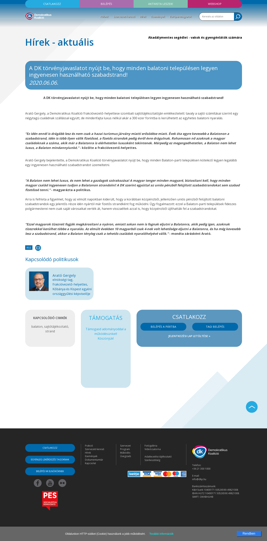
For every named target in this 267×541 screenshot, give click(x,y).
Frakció (89, 445)
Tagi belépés (215, 326)
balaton (37, 326)
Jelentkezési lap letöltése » (189, 336)
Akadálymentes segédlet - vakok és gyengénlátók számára (195, 37)
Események (158, 16)
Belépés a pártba (163, 326)
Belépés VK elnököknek (50, 471)
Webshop (214, 4)
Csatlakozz (52, 4)
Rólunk (104, 16)
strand (50, 331)
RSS (28, 247)
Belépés (106, 4)
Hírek (143, 16)
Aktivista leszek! (160, 4)
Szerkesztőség (152, 460)
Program (125, 449)
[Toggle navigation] (27, 26)
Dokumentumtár (94, 459)
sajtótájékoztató (56, 326)
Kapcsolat (90, 463)
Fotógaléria (151, 445)
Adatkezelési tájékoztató (158, 456)
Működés (125, 452)
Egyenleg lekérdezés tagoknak (50, 459)
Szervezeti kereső (124, 16)
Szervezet (125, 445)
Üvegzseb (125, 456)
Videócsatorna (153, 449)
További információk (161, 533)
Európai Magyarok (181, 16)
